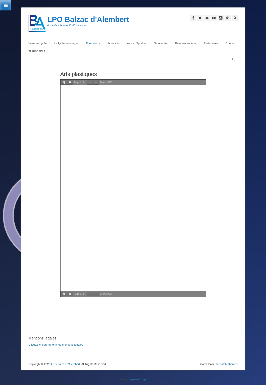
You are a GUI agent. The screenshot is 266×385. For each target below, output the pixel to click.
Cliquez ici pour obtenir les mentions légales (56, 344)
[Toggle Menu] (5, 5)
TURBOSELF (37, 51)
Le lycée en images (66, 43)
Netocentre (160, 43)
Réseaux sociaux (185, 43)
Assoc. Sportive (136, 43)
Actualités (113, 43)
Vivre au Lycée (38, 43)
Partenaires (211, 43)
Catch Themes (228, 364)
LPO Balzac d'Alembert (88, 19)
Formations (93, 43)
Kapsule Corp (137, 379)
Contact (230, 43)
